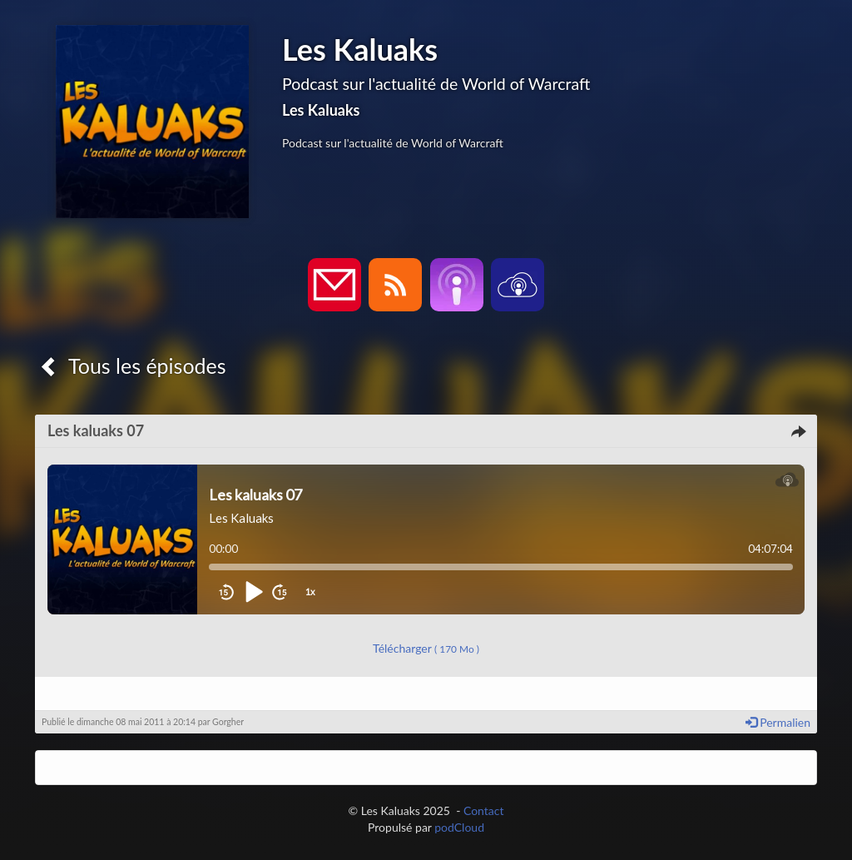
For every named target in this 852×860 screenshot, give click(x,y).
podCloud (459, 827)
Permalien (778, 722)
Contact (483, 810)
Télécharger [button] (426, 648)
